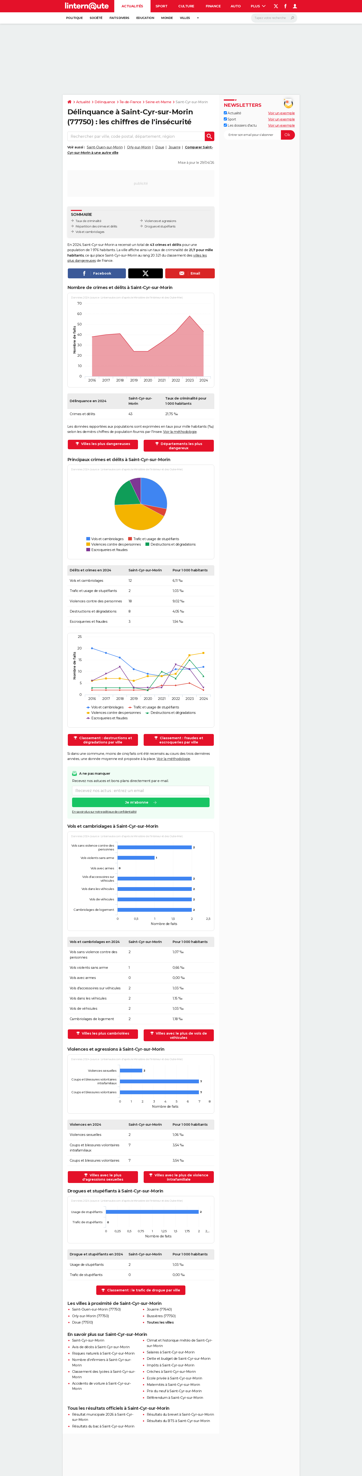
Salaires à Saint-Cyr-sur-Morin (171, 1352)
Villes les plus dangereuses (105, 444)
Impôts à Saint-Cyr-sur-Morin (170, 1365)
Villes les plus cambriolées (105, 1033)
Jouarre (175, 147)
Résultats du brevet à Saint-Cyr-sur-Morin (180, 1414)
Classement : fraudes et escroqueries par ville (181, 740)
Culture (186, 6)
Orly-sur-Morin (139, 147)
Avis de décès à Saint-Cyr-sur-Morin (101, 1347)
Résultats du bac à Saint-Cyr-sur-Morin (103, 1426)
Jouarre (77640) (159, 1309)
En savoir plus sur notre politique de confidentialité (104, 812)
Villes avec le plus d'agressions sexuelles (102, 1177)
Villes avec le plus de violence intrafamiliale (181, 1177)
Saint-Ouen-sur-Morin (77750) (96, 1309)
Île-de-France (130, 102)
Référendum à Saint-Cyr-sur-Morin (175, 1398)
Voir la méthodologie (180, 432)
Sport (162, 6)
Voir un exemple (281, 113)
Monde (167, 18)
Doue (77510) (82, 1322)
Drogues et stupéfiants (160, 226)
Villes (185, 18)
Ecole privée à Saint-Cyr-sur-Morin (174, 1378)
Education (145, 18)
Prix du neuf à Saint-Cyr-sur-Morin (174, 1391)
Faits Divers (119, 18)
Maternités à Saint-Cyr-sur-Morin (173, 1385)
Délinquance (105, 102)
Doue (159, 147)
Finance (213, 6)
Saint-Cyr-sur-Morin (88, 1340)
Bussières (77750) (161, 1316)
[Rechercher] (274, 18)
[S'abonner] (259, 135)
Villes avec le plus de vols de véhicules (181, 1035)
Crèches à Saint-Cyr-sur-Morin (171, 1371)
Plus (258, 6)
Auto (236, 6)
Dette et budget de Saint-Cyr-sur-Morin (179, 1358)
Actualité (83, 102)
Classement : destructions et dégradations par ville (105, 740)
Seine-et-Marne (158, 102)
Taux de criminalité (88, 221)
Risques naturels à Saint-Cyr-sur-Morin (103, 1353)
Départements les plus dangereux (181, 446)
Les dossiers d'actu (240, 125)
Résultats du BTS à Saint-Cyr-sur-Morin (178, 1421)
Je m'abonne (136, 802)
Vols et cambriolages (90, 232)
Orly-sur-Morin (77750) (90, 1316)
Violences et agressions (160, 221)
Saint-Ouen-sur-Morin (105, 147)
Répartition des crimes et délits (96, 226)
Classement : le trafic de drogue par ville (143, 1290)
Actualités (132, 6)
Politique (74, 18)
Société (96, 18)
